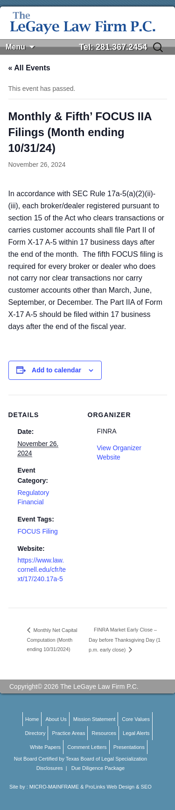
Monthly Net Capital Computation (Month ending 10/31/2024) (52, 639)
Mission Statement (94, 719)
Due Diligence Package (98, 768)
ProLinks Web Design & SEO (118, 786)
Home (32, 719)
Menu (15, 47)
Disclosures (49, 768)
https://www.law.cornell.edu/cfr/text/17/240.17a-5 (42, 569)
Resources (103, 733)
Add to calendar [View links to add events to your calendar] (56, 370)
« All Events (29, 68)
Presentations (129, 747)
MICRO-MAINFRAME (54, 786)
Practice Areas (68, 733)
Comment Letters (86, 747)
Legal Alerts (136, 733)
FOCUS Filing (38, 531)
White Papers (45, 747)
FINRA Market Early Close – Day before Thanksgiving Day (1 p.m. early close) (125, 639)
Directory (35, 733)
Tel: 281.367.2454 (113, 47)
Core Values (136, 719)
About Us (55, 719)
